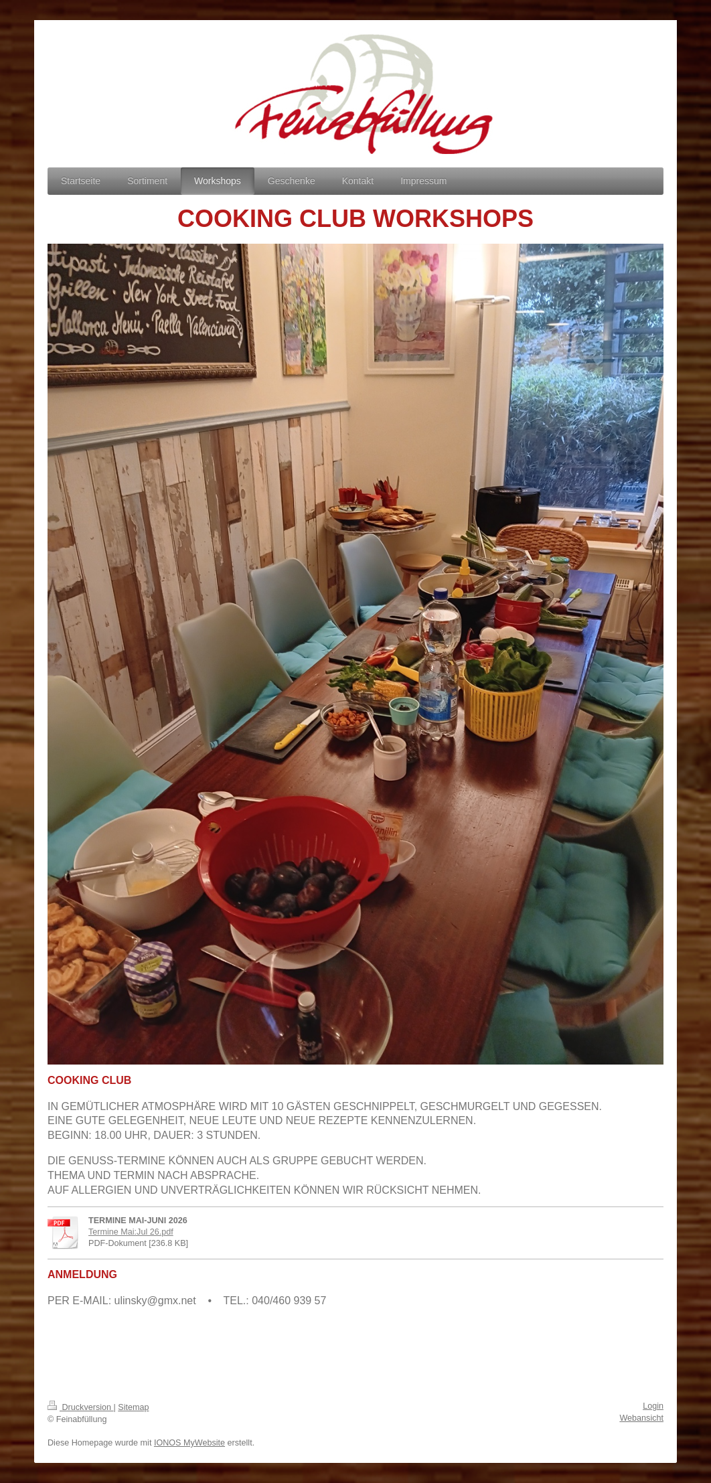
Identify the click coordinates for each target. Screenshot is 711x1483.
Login (653, 1406)
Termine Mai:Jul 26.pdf (130, 1232)
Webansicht (641, 1418)
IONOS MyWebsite (189, 1443)
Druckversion (80, 1407)
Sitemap (133, 1407)
